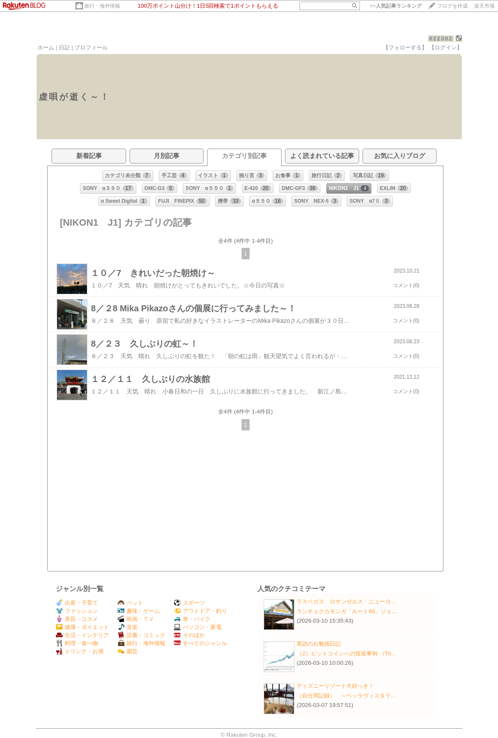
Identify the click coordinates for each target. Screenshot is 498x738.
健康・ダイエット (82, 627)
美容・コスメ (77, 619)
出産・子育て (77, 603)
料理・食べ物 (77, 643)
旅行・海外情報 (102, 6)
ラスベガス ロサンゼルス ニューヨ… (346, 601)
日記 (64, 47)
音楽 (128, 627)
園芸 (128, 651)
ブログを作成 (452, 6)
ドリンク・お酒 (80, 651)
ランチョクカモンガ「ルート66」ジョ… (346, 611)
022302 (440, 38)
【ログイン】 (445, 47)
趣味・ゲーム (139, 611)
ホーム (45, 47)
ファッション (77, 611)
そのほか (189, 635)
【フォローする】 (405, 47)
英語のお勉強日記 (318, 643)
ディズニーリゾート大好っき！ (335, 686)
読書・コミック (141, 635)
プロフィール (91, 47)
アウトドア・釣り (200, 611)
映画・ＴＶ (136, 619)
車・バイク (192, 619)
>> (396, 6)
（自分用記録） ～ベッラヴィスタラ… (346, 695)
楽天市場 (484, 6)
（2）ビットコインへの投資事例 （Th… (346, 653)
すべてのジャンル (200, 643)
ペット (130, 603)
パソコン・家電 (198, 627)
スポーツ (189, 603)
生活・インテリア (82, 635)
